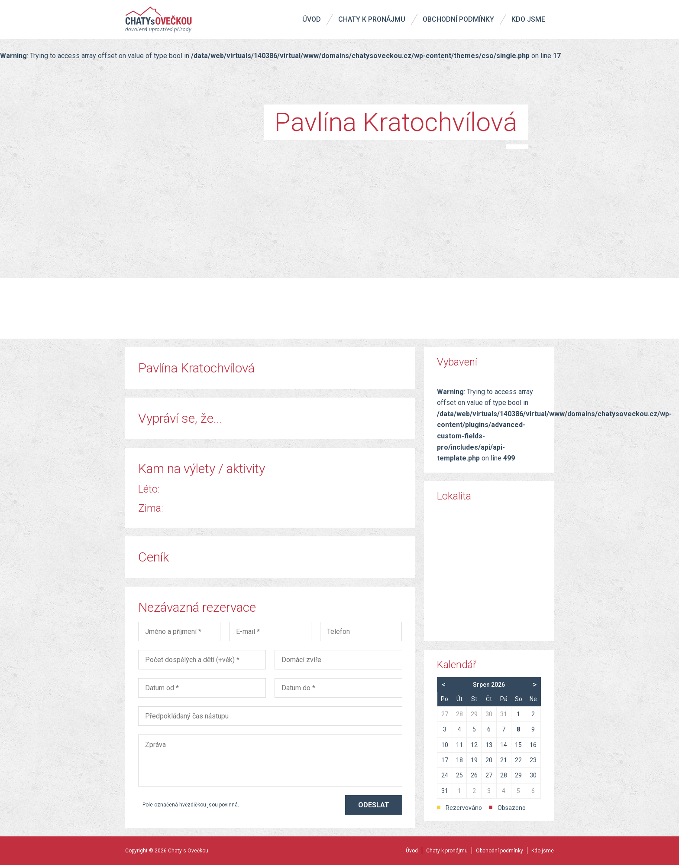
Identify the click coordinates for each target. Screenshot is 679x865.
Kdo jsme (528, 19)
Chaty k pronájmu (371, 19)
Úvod (311, 19)
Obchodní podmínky (458, 19)
